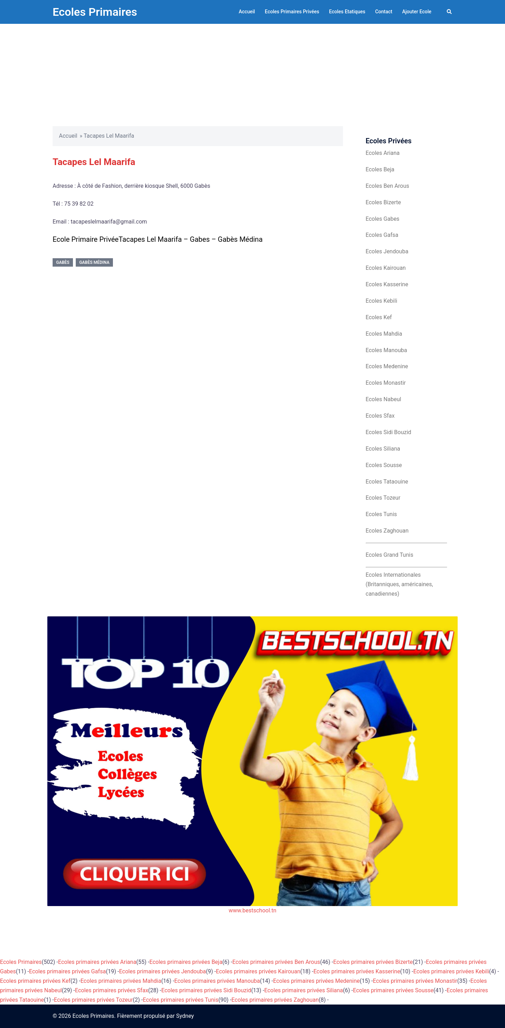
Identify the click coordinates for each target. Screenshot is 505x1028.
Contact (383, 11)
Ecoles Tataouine (387, 481)
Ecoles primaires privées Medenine (316, 981)
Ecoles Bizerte (383, 202)
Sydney (185, 1016)
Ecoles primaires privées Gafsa (67, 971)
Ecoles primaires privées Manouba (217, 981)
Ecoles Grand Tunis (389, 554)
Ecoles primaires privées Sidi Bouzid (206, 990)
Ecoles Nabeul (383, 399)
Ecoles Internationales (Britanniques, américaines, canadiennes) (399, 584)
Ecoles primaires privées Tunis (180, 999)
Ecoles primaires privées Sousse (393, 990)
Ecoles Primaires (95, 12)
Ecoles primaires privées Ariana (97, 962)
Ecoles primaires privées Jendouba (162, 971)
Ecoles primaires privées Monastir (415, 981)
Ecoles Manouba (386, 350)
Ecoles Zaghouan (387, 530)
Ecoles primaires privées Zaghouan (275, 999)
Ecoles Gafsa (382, 235)
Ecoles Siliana (383, 448)
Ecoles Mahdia (384, 333)
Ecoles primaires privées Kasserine (357, 971)
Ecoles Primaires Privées (292, 11)
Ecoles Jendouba (387, 251)
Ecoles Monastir (386, 382)
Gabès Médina (94, 262)
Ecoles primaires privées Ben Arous (276, 962)
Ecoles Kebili (381, 300)
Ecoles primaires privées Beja (185, 962)
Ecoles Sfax (380, 415)
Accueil (247, 11)
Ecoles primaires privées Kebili (451, 971)
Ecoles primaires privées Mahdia (120, 981)
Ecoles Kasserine (387, 284)
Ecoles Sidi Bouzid (388, 432)
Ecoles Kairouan (386, 268)
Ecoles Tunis (381, 514)
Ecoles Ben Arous (387, 186)
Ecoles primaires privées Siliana (303, 990)
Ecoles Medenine (387, 366)
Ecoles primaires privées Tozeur (93, 999)
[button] (449, 12)
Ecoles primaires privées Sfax (111, 990)
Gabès (62, 262)
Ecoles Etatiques (347, 11)
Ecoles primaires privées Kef (35, 981)
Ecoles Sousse (384, 465)
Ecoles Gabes (382, 218)
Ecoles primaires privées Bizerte (373, 962)
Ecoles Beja (380, 169)
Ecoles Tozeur (383, 497)
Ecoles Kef (379, 317)
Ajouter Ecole (416, 11)
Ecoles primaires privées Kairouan (258, 971)
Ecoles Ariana (383, 153)
